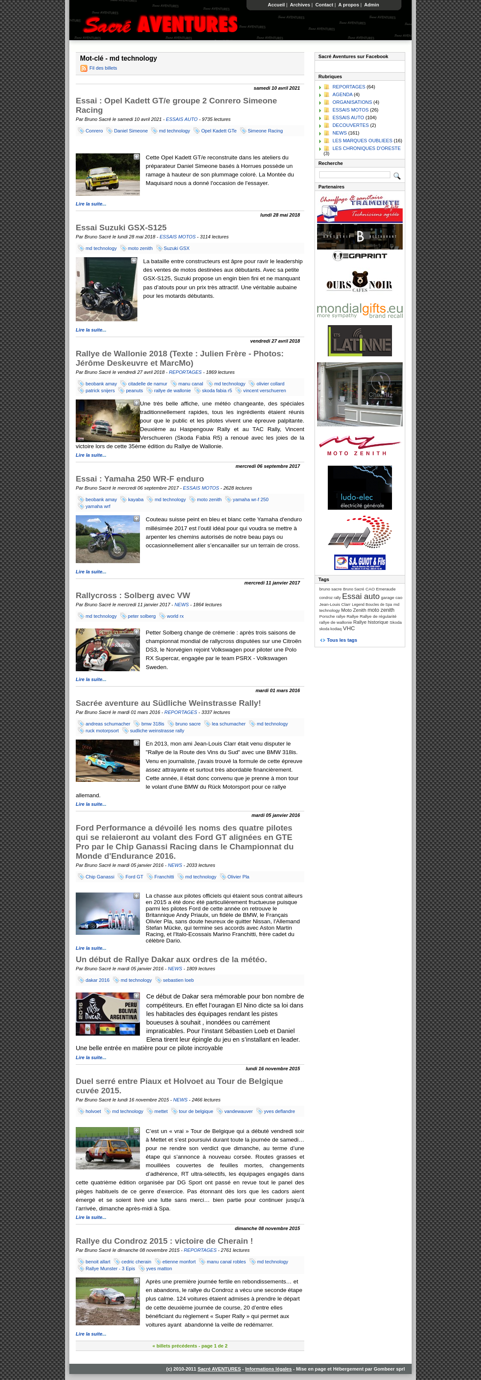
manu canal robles (226, 1261)
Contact (324, 4)
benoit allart (98, 1261)
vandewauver (238, 1111)
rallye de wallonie (172, 390)
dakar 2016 (98, 980)
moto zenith (140, 248)
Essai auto (361, 596)
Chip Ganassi (100, 876)
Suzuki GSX (177, 248)
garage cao (391, 597)
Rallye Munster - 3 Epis (110, 1268)
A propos (348, 4)
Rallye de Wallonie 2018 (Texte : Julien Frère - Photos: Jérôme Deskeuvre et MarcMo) (180, 358)
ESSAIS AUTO (182, 119)
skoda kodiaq (330, 629)
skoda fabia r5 (217, 390)
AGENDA (343, 94)
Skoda (396, 622)
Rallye (353, 616)
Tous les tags (342, 640)
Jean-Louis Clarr (334, 604)
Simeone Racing (265, 130)
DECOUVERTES (351, 125)
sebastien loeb (178, 980)
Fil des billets (103, 67)
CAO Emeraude (380, 589)
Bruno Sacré (353, 589)
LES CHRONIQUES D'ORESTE (367, 148)
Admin (371, 4)
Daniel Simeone (131, 130)
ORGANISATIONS (352, 102)
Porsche (327, 616)
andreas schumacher (108, 723)
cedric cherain (136, 1261)
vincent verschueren (264, 390)
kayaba (135, 499)
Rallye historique (371, 622)
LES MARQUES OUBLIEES (362, 140)
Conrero (94, 130)
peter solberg (142, 616)
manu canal (190, 383)
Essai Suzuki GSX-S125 (121, 227)
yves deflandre (279, 1111)
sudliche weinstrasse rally (157, 730)
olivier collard (270, 383)
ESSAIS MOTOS (178, 236)
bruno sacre (188, 723)
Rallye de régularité (378, 616)
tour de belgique (196, 1111)
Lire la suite (89, 203)
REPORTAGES (185, 372)
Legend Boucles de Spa (372, 604)
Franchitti (164, 876)
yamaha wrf (98, 506)
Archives (300, 4)
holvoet (93, 1111)
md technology (174, 130)
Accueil (276, 4)
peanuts (134, 390)
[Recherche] (354, 174)
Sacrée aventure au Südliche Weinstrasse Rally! (168, 703)
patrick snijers (100, 390)
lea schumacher (229, 723)
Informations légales (268, 1368)
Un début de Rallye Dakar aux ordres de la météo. (171, 959)
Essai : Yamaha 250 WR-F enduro (140, 478)
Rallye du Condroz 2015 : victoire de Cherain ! (164, 1240)
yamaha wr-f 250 (250, 499)
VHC (349, 628)
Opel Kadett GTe (219, 130)
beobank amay (101, 383)
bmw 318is (152, 723)
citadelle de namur (147, 383)
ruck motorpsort (102, 730)
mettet (161, 1111)
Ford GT (134, 876)
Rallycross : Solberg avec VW (133, 595)
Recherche (330, 163)
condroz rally (330, 598)
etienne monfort (179, 1261)
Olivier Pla (238, 876)
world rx (175, 616)
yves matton (159, 1268)
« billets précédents (174, 1345)
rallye (340, 616)
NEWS (182, 604)
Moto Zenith (353, 610)
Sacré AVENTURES (219, 1368)
